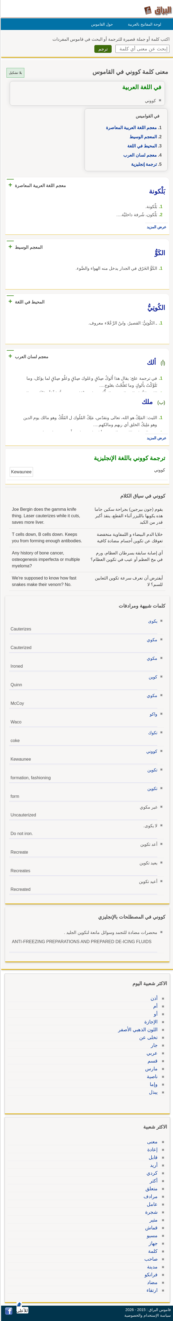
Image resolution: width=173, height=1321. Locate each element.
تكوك (152, 732)
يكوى (152, 621)
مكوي (151, 639)
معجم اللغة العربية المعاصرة (130, 127)
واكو (153, 714)
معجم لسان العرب (139, 155)
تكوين (152, 770)
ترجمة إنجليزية (143, 164)
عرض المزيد (155, 227)
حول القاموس (101, 24)
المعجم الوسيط (142, 136)
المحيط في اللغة (141, 146)
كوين (152, 677)
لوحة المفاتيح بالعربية (143, 24)
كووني (151, 751)
